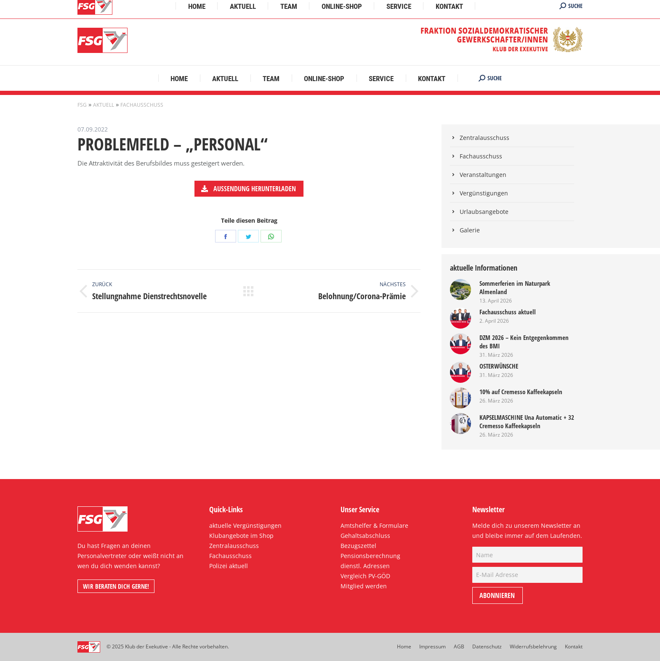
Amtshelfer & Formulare (374, 525)
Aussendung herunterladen (248, 188)
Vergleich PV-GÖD (365, 576)
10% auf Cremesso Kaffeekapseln (520, 391)
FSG (82, 104)
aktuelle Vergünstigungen (245, 525)
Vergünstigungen (484, 193)
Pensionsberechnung (370, 556)
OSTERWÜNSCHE (498, 366)
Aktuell (103, 104)
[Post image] (460, 289)
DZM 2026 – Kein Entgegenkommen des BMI (524, 341)
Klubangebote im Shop (241, 536)
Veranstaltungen (483, 175)
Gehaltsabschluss (365, 536)
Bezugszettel (358, 546)
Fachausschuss (141, 104)
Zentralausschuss (484, 138)
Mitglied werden (364, 586)
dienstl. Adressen (365, 566)
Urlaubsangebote (484, 212)
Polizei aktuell (228, 566)
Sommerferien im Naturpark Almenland (514, 287)
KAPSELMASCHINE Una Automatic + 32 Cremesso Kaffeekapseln (526, 421)
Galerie (470, 230)
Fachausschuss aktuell (507, 312)
